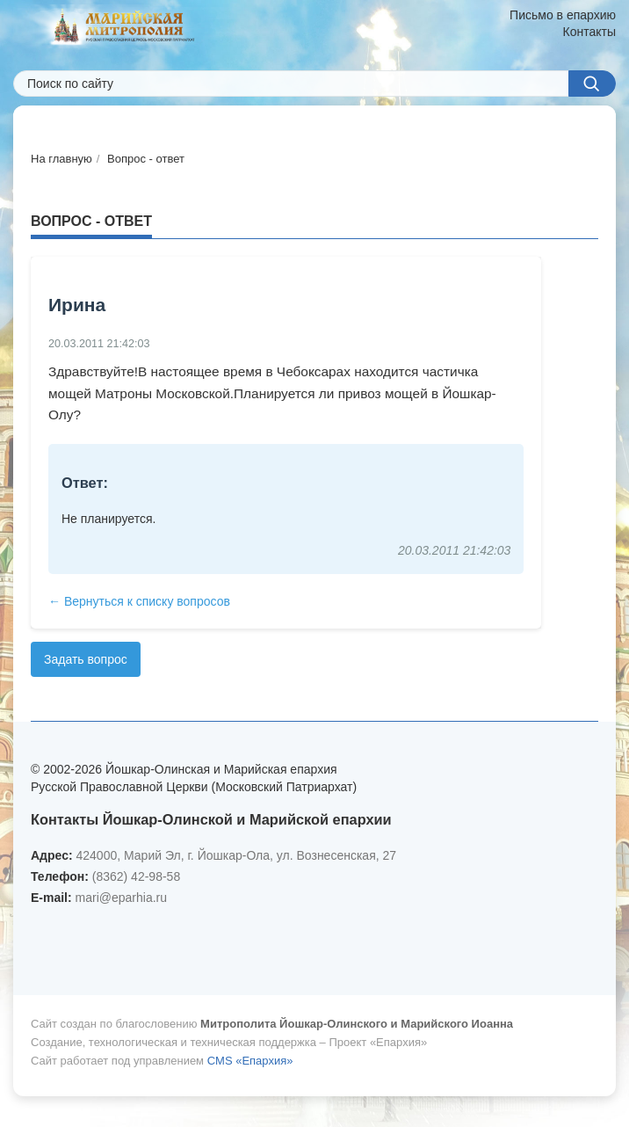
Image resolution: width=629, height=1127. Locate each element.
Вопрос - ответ (145, 158)
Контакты (589, 31)
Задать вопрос (85, 659)
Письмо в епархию (563, 15)
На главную (61, 158)
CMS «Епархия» (250, 1060)
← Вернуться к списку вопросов (139, 601)
